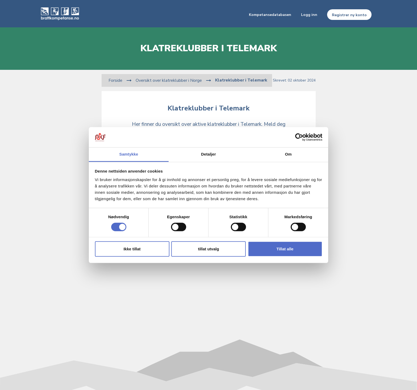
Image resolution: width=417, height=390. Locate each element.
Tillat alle (285, 249)
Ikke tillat (131, 249)
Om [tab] (288, 154)
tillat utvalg (208, 249)
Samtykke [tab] (128, 154)
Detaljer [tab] (208, 154)
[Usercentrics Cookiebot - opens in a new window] (299, 137)
